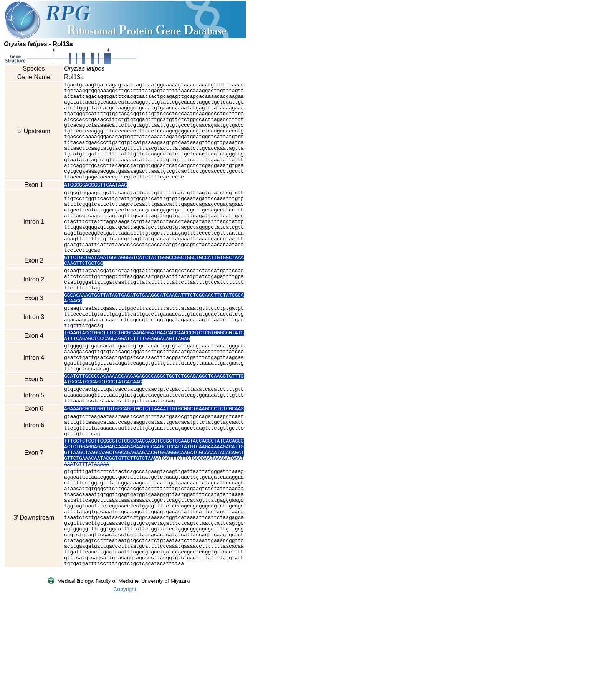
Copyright (124, 679)
